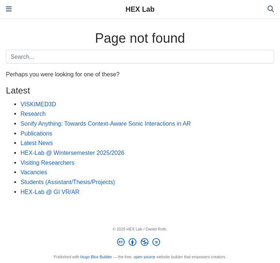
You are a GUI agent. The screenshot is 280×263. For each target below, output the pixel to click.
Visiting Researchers (47, 162)
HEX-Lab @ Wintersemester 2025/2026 (72, 152)
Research (33, 113)
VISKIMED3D (38, 104)
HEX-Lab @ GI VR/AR (49, 191)
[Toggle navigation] (9, 9)
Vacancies (33, 172)
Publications (36, 133)
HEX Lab (140, 9)
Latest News (36, 143)
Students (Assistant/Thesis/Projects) (67, 182)
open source (145, 257)
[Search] (271, 9)
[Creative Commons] (140, 243)
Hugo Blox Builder (96, 257)
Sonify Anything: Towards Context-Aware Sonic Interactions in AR (105, 123)
